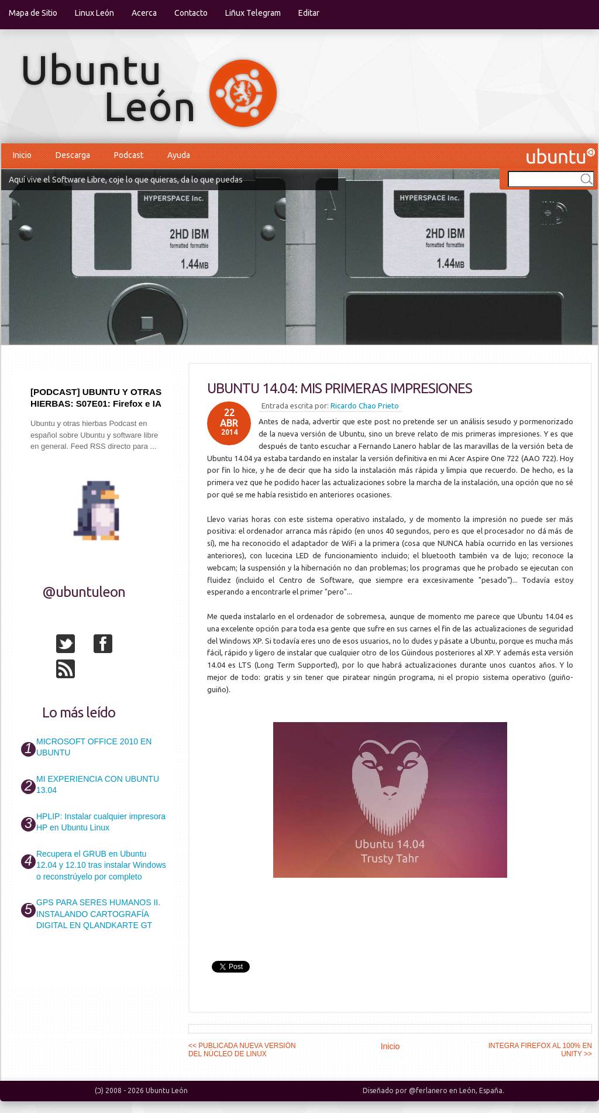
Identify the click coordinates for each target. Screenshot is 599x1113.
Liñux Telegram (253, 13)
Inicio (22, 155)
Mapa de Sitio (33, 13)
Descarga (73, 155)
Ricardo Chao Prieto (365, 405)
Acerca (144, 13)
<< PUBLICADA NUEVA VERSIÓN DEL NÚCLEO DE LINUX (242, 1050)
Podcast (128, 155)
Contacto (191, 13)
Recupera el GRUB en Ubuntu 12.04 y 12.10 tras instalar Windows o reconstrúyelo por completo (101, 865)
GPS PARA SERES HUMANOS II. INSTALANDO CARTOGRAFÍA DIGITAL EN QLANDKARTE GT (98, 914)
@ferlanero (428, 1090)
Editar (308, 13)
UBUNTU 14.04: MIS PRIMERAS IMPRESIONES (339, 388)
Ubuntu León (167, 1090)
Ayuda (178, 155)
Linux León (94, 13)
